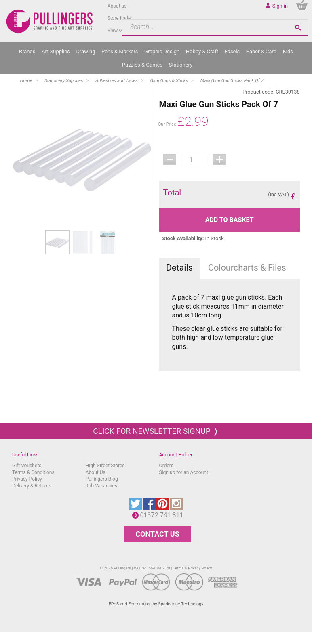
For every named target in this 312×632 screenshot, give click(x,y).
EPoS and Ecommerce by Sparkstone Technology (156, 604)
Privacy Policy (27, 479)
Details (179, 267)
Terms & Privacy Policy (192, 568)
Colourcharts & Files (247, 267)
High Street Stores (105, 465)
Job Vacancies (101, 486)
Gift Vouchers (27, 465)
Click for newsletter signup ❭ (156, 431)
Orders (166, 465)
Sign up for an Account (183, 472)
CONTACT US (157, 534)
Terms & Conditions (33, 472)
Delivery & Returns (31, 486)
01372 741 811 (163, 515)
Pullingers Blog (102, 479)
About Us (95, 472)
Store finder (120, 18)
